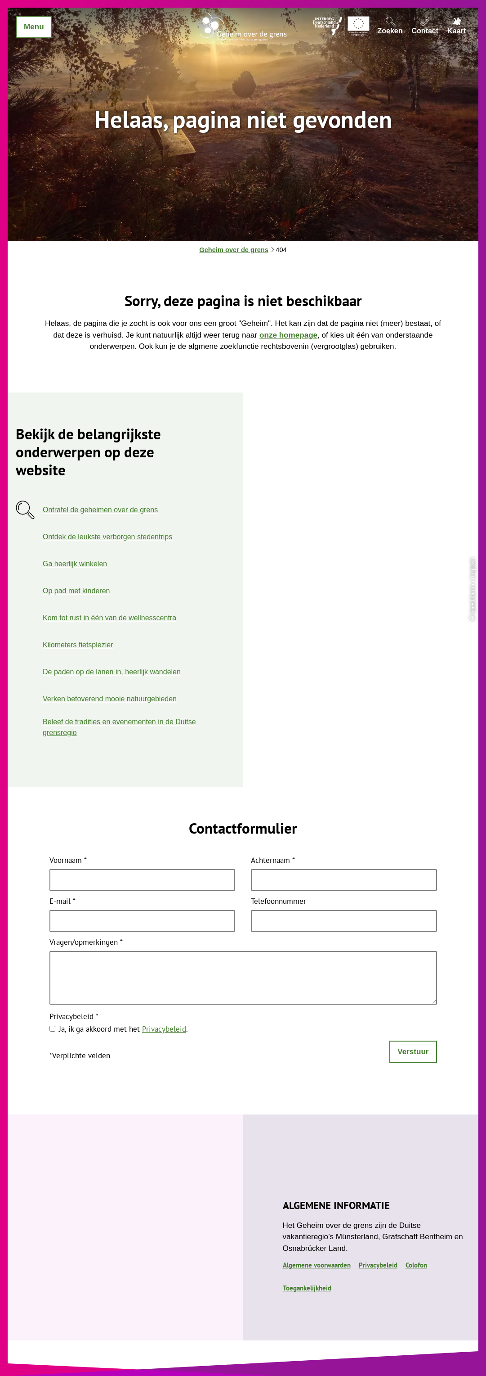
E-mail (62, 902)
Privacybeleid (73, 1017)
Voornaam (68, 861)
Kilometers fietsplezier (78, 645)
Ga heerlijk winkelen (75, 564)
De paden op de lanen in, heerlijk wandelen (112, 672)
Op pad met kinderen (76, 591)
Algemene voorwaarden (317, 1265)
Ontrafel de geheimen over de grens (100, 510)
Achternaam (273, 861)
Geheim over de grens (233, 249)
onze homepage (288, 335)
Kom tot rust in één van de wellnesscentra (109, 618)
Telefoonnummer (278, 902)
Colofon (416, 1265)
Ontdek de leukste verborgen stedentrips (107, 537)
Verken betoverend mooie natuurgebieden (110, 699)
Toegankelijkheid (307, 1288)
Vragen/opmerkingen (86, 942)
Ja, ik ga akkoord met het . (123, 1029)
